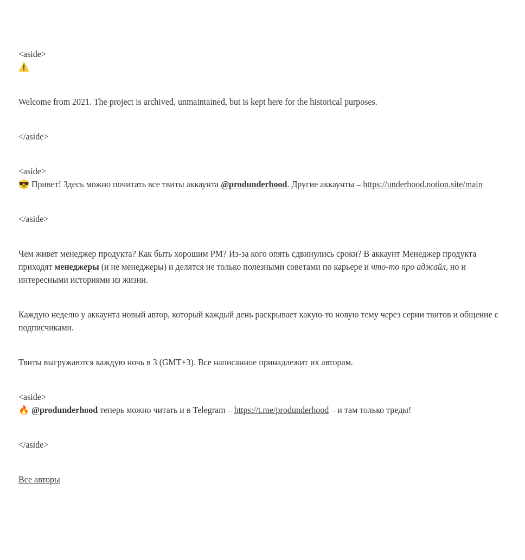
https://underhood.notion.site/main (422, 184)
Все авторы (39, 479)
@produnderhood (254, 184)
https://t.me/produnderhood (281, 410)
